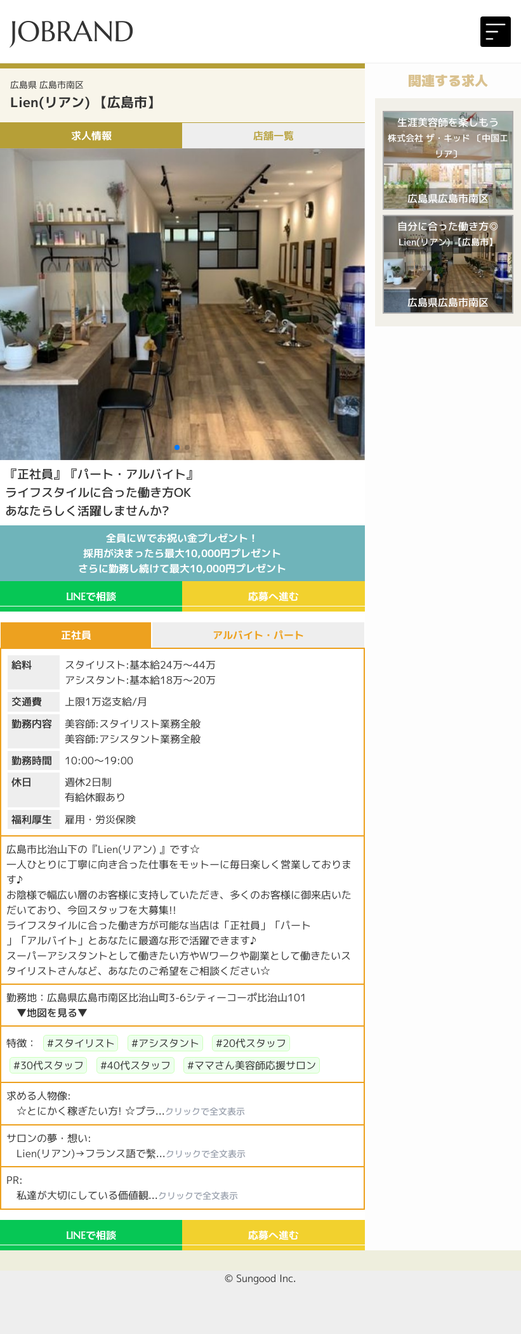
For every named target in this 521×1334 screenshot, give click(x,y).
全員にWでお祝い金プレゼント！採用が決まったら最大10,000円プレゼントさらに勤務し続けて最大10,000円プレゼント (182, 553)
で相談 (91, 596)
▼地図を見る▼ (52, 1013)
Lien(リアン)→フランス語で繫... (126, 1153)
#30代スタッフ (48, 1065)
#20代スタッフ (251, 1043)
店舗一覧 (273, 136)
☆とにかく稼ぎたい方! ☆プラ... (125, 1111)
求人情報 (91, 136)
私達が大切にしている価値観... (122, 1195)
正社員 (76, 635)
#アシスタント (165, 1043)
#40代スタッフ (135, 1065)
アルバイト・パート (258, 635)
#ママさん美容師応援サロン (251, 1065)
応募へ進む (273, 596)
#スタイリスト (81, 1043)
